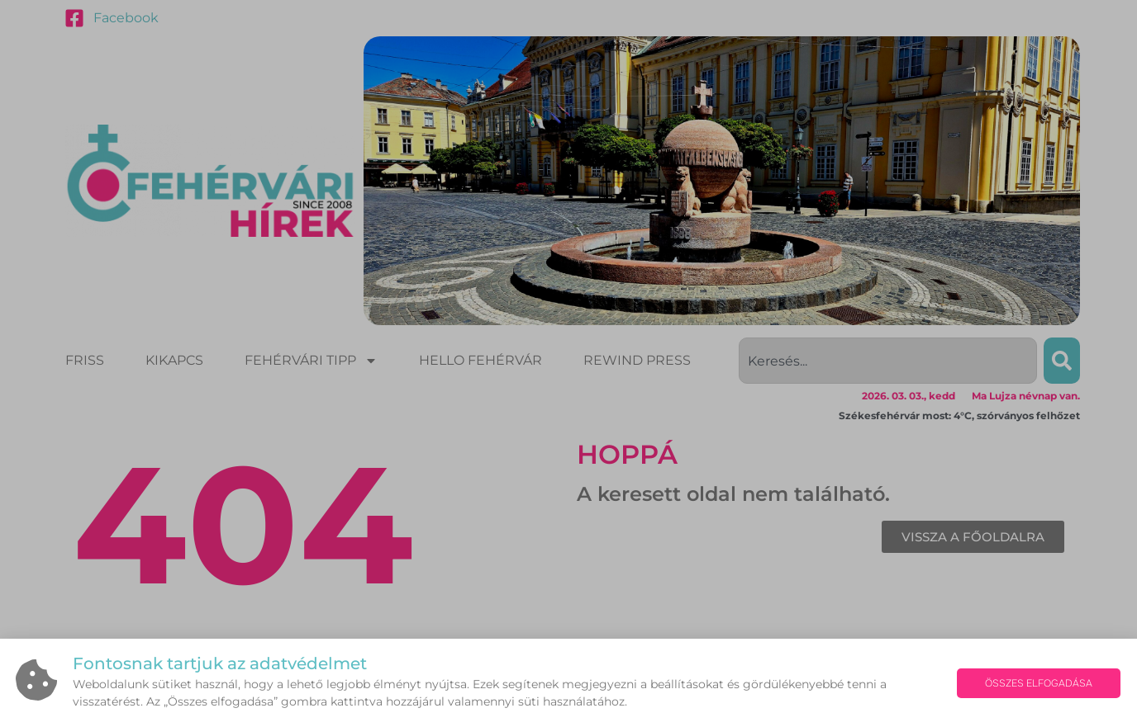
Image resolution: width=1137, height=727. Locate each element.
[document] (568, 363)
